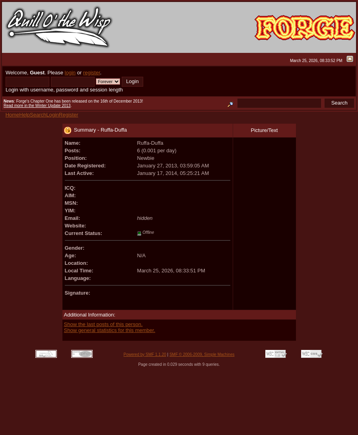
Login (52, 115)
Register (68, 115)
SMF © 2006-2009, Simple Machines (202, 354)
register (91, 73)
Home (12, 115)
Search (38, 115)
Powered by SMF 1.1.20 (145, 354)
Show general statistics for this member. (110, 330)
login (70, 73)
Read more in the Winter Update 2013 (37, 105)
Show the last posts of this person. (103, 324)
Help (24, 115)
